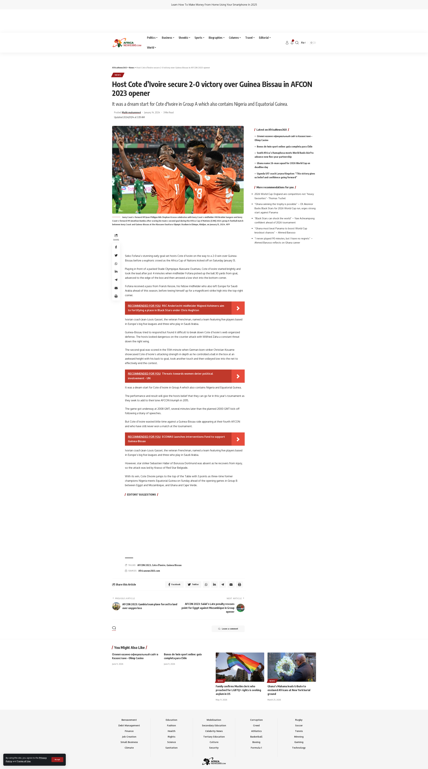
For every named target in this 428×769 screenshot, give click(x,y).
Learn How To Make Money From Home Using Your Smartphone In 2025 (214, 4)
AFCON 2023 (144, 541)
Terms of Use (24, 761)
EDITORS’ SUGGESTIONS (141, 471)
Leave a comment (228, 605)
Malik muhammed (131, 88)
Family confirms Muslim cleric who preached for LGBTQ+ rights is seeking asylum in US (238, 666)
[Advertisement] (214, 29)
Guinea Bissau (174, 541)
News (118, 51)
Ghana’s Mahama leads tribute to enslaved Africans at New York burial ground (289, 666)
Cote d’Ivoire (158, 541)
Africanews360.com (149, 547)
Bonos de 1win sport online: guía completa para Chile (284, 120)
